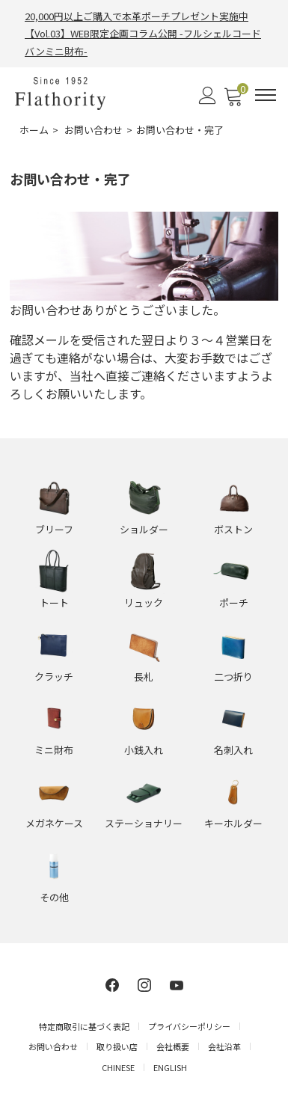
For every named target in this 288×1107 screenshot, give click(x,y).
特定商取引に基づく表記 (84, 1026)
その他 (54, 897)
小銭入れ (143, 750)
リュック (143, 602)
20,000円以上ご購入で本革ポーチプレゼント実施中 (136, 16)
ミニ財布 (53, 750)
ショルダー (144, 529)
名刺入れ (233, 750)
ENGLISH (170, 1067)
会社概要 (172, 1046)
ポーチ (233, 602)
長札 (143, 676)
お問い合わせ (93, 130)
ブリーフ (54, 529)
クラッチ (53, 676)
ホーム (34, 130)
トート (54, 602)
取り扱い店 (117, 1046)
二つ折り (233, 676)
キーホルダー (233, 823)
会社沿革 (224, 1046)
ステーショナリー (144, 823)
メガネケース (54, 823)
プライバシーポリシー (189, 1026)
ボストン (233, 529)
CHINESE (118, 1067)
